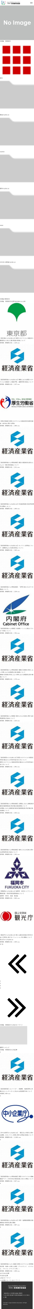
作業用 (2, 1093)
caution (17, 134)
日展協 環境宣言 (17, 281)
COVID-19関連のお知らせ (17, 245)
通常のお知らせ (17, 171)
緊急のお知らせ (17, 97)
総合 (17, 60)
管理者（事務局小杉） (6, 342)
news (17, 208)
